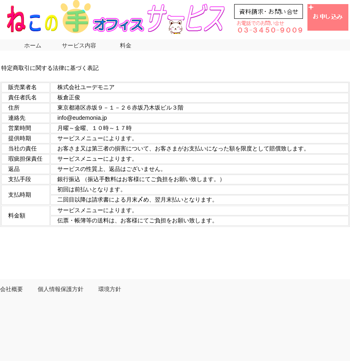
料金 (125, 45)
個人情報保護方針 (61, 289)
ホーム (32, 45)
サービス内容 (79, 45)
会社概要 (11, 289)
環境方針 (109, 289)
